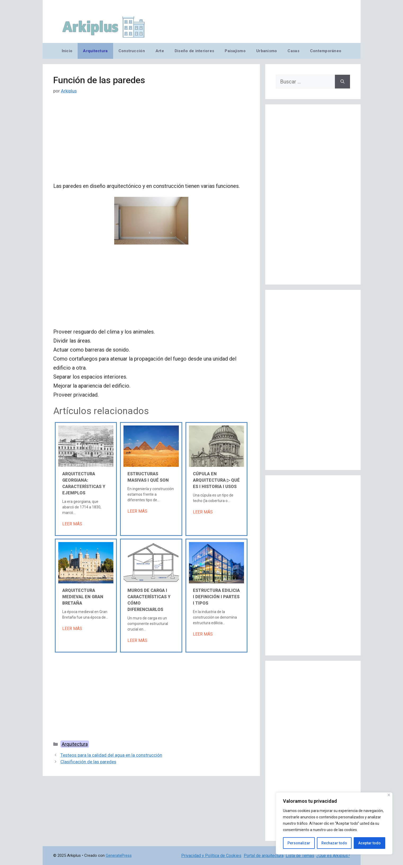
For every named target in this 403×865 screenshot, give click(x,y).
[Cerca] (389, 795)
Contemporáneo (326, 50)
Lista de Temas (300, 855)
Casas (293, 50)
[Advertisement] (151, 142)
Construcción (131, 50)
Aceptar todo (369, 843)
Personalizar (298, 843)
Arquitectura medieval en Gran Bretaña (82, 597)
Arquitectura (95, 50)
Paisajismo (235, 50)
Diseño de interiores (194, 50)
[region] (334, 823)
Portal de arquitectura (264, 855)
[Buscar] (342, 81)
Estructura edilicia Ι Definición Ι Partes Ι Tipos (216, 597)
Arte (160, 50)
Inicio (67, 50)
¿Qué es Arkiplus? (333, 855)
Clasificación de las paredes (88, 761)
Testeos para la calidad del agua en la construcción (111, 755)
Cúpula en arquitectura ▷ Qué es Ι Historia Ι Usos (216, 480)
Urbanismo (266, 50)
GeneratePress (119, 855)
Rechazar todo (334, 843)
